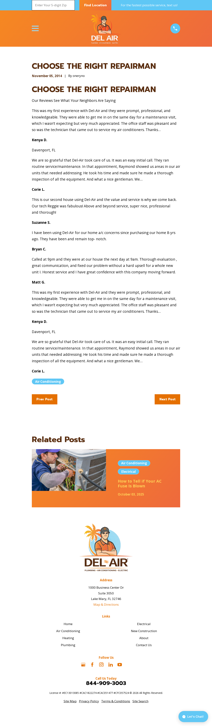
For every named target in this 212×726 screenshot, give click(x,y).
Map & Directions (106, 604)
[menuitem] (70, 701)
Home (68, 624)
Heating (68, 638)
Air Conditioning (48, 381)
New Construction (144, 631)
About (143, 638)
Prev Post (44, 399)
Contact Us (144, 645)
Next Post (167, 399)
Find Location (95, 5)
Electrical (144, 624)
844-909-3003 (106, 683)
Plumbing (68, 645)
